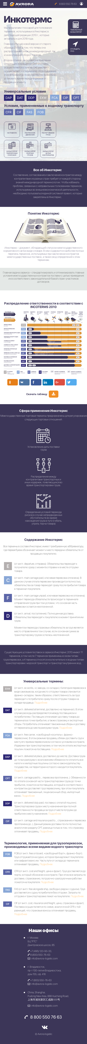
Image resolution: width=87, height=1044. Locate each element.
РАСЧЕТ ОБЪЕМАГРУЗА (48, 129)
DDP (31, 98)
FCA (55, 98)
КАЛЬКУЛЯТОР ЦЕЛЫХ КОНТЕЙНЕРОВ (48, 149)
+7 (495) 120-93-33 (39, 951)
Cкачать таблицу (36, 394)
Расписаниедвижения (30, 129)
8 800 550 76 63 (66, 3)
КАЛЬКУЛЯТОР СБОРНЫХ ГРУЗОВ (30, 149)
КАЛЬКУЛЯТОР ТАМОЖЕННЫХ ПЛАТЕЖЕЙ (11, 149)
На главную (12, 128)
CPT (76, 98)
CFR (8, 112)
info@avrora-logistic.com (43, 958)
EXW (43, 98)
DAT (20, 98)
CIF (19, 112)
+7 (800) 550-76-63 (40, 980)
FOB (41, 112)
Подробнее (41, 702)
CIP (65, 98)
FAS (29, 112)
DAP (9, 98)
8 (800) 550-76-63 (39, 954)
